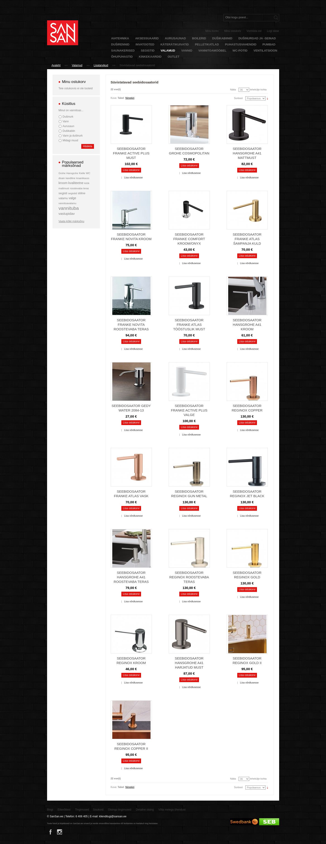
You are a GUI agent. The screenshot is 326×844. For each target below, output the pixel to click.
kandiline (70, 178)
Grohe (62, 173)
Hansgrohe (72, 173)
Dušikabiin (69, 130)
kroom (63, 183)
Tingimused (82, 809)
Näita (233, 89)
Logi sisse (273, 31)
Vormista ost (254, 31)
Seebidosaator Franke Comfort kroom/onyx (189, 238)
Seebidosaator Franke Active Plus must (131, 153)
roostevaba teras (79, 188)
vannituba (69, 208)
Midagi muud (70, 140)
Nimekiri (129, 98)
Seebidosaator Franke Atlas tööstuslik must (189, 324)
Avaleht (56, 65)
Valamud (77, 65)
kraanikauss (82, 178)
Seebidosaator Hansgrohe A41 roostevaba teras (131, 577)
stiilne (81, 193)
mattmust (64, 188)
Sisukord (98, 809)
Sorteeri (238, 98)
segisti (63, 193)
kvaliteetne (76, 183)
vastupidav (67, 213)
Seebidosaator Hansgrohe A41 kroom (247, 324)
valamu (63, 198)
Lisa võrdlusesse (133, 177)
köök (86, 183)
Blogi (50, 809)
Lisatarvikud (101, 65)
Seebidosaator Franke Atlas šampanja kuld (247, 238)
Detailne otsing (145, 809)
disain (62, 178)
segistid (72, 193)
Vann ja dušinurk (73, 135)
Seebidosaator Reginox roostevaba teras (189, 577)
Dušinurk (68, 116)
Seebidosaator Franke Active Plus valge (189, 410)
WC (88, 173)
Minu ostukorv (232, 31)
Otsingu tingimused (119, 809)
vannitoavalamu (68, 203)
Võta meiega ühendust (172, 809)
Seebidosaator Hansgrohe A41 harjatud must (189, 662)
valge (72, 198)
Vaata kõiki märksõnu (71, 221)
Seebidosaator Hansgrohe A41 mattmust (247, 153)
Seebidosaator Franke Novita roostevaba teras (131, 324)
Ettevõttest (64, 809)
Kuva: (114, 98)
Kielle (82, 173)
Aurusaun (68, 126)
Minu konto (212, 31)
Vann (66, 121)
